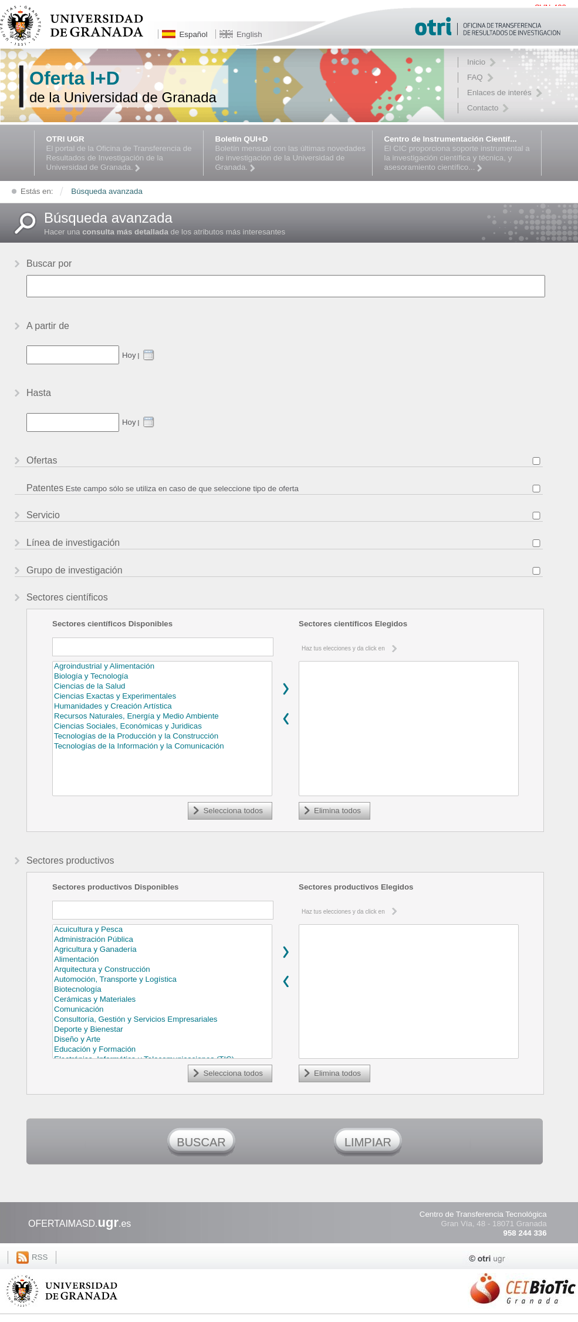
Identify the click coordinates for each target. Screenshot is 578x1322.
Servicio (43, 515)
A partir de (47, 326)
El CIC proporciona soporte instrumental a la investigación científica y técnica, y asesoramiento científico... (459, 153)
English (249, 34)
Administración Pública (162, 940)
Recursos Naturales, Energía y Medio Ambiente (162, 717)
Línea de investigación (73, 543)
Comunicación (162, 1010)
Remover (286, 718)
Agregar (286, 689)
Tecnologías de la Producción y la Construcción (162, 736)
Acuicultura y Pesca (162, 930)
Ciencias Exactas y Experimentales (162, 697)
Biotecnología (162, 990)
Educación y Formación (162, 1050)
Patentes (44, 488)
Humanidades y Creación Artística (162, 707)
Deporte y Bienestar (162, 1030)
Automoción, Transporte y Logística (162, 980)
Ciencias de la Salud (162, 687)
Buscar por (49, 264)
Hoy (129, 355)
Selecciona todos (233, 810)
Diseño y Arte (162, 1040)
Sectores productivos (70, 860)
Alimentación (162, 960)
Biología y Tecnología (162, 677)
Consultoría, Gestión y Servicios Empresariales (162, 1020)
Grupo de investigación (74, 570)
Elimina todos (337, 810)
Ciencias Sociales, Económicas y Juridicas (162, 727)
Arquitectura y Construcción (162, 970)
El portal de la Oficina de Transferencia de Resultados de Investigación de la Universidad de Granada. (121, 153)
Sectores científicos (67, 597)
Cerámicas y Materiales (162, 1000)
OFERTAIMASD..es (79, 1224)
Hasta (38, 393)
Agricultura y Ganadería (162, 950)
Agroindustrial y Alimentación (162, 667)
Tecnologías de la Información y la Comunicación (162, 746)
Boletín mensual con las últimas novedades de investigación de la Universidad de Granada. (290, 153)
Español (193, 34)
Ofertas (41, 460)
